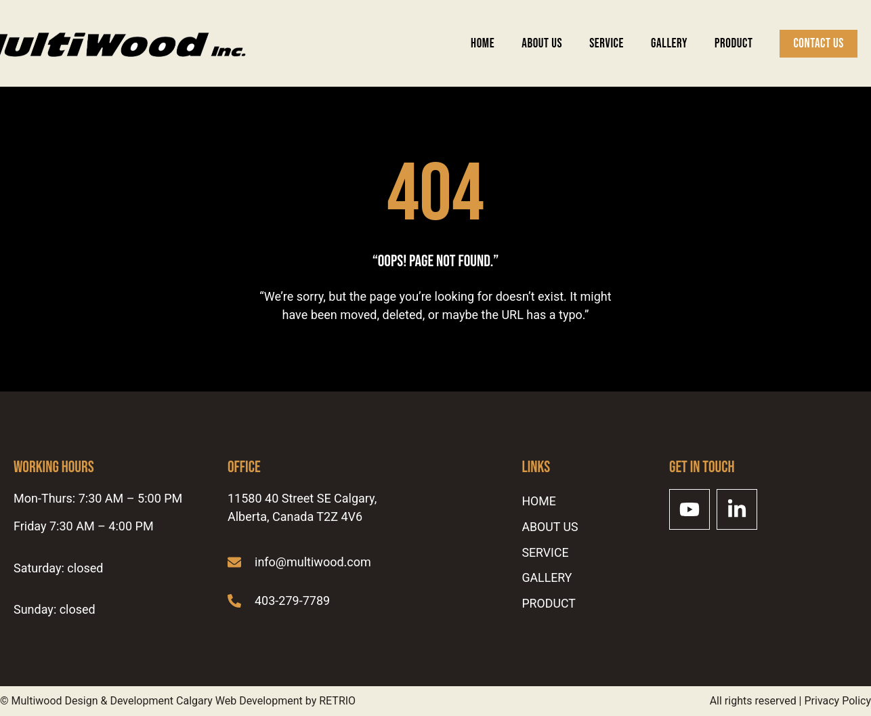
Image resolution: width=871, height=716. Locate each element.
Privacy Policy (838, 700)
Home (482, 43)
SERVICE (606, 43)
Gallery (669, 43)
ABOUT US (542, 43)
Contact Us (818, 43)
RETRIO (337, 700)
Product (733, 43)
